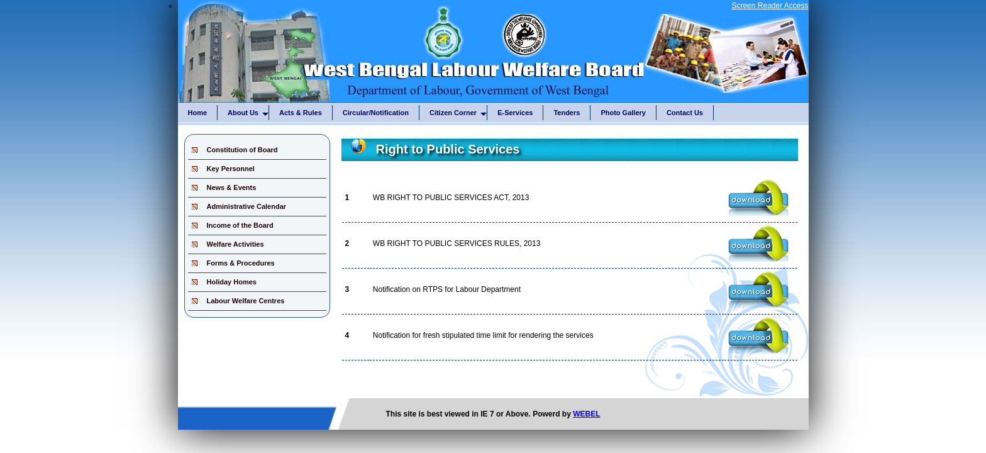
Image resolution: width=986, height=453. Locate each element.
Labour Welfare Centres (246, 301)
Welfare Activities (235, 244)
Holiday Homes (232, 282)
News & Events (232, 187)
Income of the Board (240, 225)
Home (198, 112)
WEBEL (586, 414)
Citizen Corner (458, 114)
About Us (248, 114)
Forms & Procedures (241, 263)
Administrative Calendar (247, 206)
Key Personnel (231, 168)
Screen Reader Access (769, 5)
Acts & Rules (300, 112)
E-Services (515, 112)
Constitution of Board (242, 150)
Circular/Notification (376, 112)
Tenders (566, 112)
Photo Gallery (623, 112)
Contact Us (685, 112)
